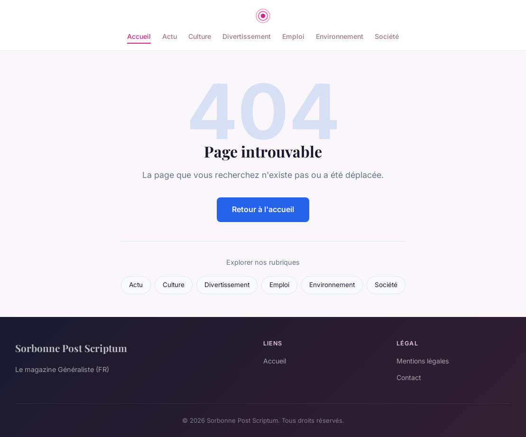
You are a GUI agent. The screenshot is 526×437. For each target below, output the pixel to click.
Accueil (139, 36)
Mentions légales (423, 361)
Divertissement (246, 36)
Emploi (293, 36)
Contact (409, 377)
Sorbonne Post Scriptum (71, 347)
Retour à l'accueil (263, 209)
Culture (199, 36)
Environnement (339, 36)
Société (387, 36)
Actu (169, 36)
